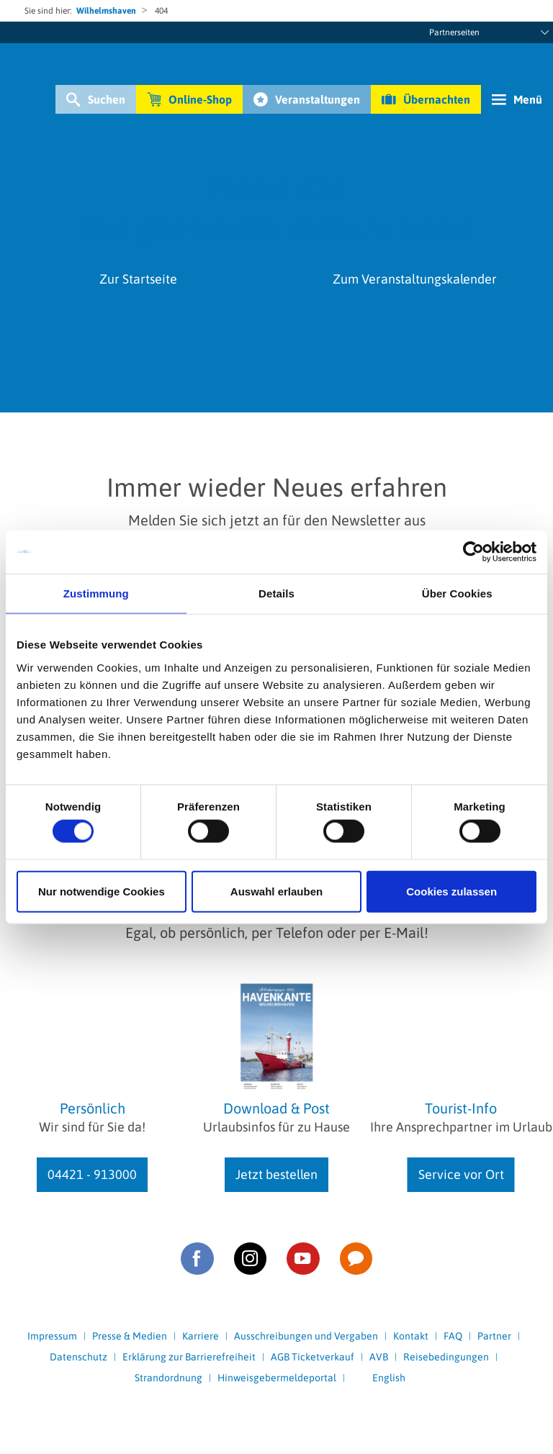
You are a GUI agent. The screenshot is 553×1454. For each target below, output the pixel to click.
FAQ (453, 1336)
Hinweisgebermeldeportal (276, 1377)
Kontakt (410, 1336)
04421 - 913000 (92, 1174)
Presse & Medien (129, 1336)
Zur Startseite (138, 278)
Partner (494, 1336)
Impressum (52, 1336)
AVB (378, 1357)
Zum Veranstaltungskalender (415, 278)
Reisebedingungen (446, 1357)
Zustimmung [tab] (96, 593)
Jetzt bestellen (276, 1174)
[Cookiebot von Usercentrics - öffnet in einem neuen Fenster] (473, 552)
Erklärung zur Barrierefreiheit (189, 1357)
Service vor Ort (461, 1174)
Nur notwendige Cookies (101, 891)
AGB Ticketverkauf (312, 1357)
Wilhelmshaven (106, 11)
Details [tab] (276, 593)
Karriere (200, 1336)
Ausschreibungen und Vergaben (306, 1336)
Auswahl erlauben (276, 891)
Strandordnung (168, 1377)
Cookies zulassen (451, 891)
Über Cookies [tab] (457, 593)
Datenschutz (78, 1357)
